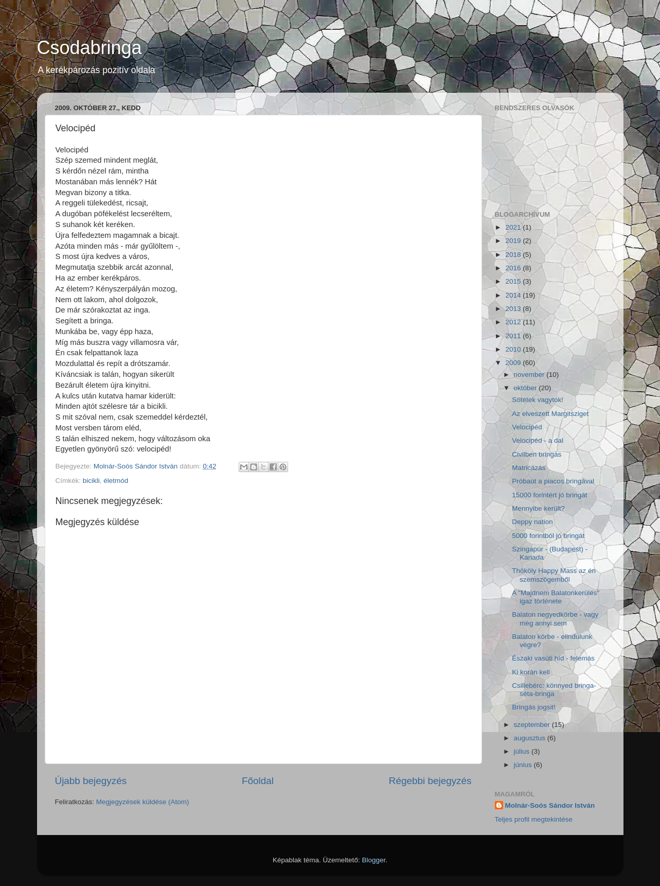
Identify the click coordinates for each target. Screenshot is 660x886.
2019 (514, 241)
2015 (514, 281)
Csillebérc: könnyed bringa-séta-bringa (554, 690)
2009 (514, 363)
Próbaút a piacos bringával (553, 481)
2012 (514, 322)
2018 (514, 254)
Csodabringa (89, 47)
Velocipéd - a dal (537, 440)
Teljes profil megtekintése (534, 819)
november (530, 374)
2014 (514, 295)
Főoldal (258, 780)
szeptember (533, 724)
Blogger (373, 860)
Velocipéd (527, 427)
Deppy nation (532, 522)
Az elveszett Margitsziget (550, 414)
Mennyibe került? (538, 508)
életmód (115, 480)
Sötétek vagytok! (537, 400)
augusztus (530, 738)
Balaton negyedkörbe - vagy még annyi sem (555, 619)
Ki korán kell (531, 672)
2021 (514, 227)
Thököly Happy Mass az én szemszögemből (554, 575)
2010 (514, 349)
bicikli (91, 480)
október (526, 388)
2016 (514, 268)
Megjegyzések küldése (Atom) (142, 802)
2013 (514, 308)
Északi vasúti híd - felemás (553, 658)
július (523, 751)
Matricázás (528, 468)
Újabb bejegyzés (91, 780)
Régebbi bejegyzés (430, 780)
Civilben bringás (536, 454)
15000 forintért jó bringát (549, 495)
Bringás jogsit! (534, 707)
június (524, 765)
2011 (514, 336)
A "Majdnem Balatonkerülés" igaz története (555, 597)
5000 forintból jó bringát (548, 536)
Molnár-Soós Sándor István (550, 805)
